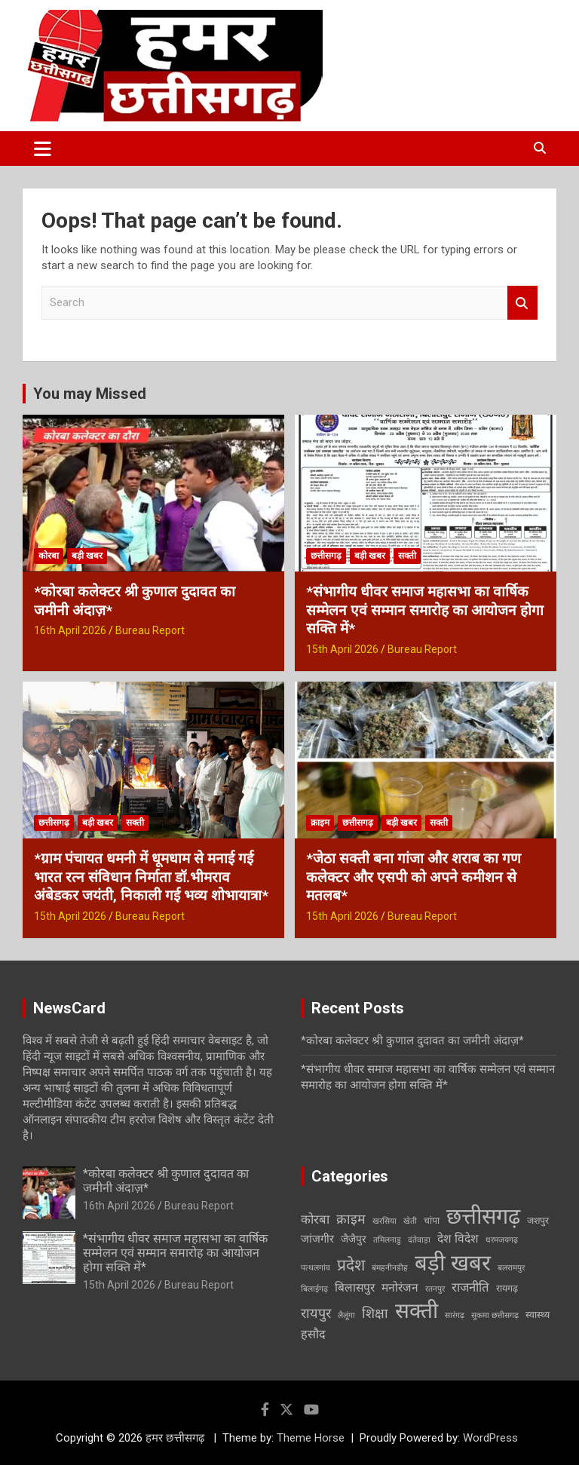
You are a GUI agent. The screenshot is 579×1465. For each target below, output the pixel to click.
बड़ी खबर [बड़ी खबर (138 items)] (453, 1263)
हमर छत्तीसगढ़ (176, 1438)
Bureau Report (150, 630)
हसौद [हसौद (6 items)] (313, 1334)
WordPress (490, 1438)
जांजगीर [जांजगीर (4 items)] (317, 1239)
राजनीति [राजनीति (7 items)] (470, 1287)
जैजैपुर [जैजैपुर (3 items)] (353, 1239)
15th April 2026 (342, 649)
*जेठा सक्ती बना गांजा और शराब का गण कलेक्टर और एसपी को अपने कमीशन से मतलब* (413, 877)
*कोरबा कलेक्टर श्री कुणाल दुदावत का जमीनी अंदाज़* (412, 1040)
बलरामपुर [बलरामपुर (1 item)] (511, 1268)
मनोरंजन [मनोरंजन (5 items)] (399, 1288)
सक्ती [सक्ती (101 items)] (416, 1310)
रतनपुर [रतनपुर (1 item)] (435, 1289)
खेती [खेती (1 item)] (410, 1221)
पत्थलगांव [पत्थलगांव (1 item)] (315, 1268)
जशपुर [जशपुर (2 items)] (538, 1220)
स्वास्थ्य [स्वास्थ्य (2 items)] (537, 1314)
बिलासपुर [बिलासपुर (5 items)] (355, 1288)
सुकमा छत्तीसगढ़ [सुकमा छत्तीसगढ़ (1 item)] (495, 1315)
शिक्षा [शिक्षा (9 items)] (375, 1313)
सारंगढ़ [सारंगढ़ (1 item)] (454, 1315)
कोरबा (48, 555)
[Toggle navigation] (43, 148)
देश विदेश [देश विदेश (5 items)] (458, 1239)
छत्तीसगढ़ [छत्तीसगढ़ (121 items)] (483, 1216)
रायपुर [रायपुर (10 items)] (316, 1313)
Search (522, 303)
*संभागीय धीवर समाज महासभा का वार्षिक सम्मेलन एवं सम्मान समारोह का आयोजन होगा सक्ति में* (425, 610)
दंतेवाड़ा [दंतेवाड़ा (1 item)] (419, 1240)
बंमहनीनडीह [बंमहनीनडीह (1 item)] (390, 1268)
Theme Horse (311, 1438)
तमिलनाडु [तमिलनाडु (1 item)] (387, 1240)
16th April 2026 (70, 630)
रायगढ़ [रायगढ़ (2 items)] (507, 1288)
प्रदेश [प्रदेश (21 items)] (351, 1264)
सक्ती (407, 555)
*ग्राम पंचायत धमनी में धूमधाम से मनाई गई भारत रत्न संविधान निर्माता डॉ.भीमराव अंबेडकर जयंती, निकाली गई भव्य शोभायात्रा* (151, 877)
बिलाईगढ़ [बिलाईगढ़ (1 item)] (314, 1289)
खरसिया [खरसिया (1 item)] (384, 1221)
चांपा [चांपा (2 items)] (432, 1220)
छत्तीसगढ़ (326, 555)
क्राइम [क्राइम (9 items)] (351, 1219)
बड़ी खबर (87, 555)
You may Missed (89, 394)
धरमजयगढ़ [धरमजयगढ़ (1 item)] (502, 1240)
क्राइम (320, 822)
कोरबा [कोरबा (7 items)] (315, 1219)
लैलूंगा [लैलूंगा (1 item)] (346, 1315)
